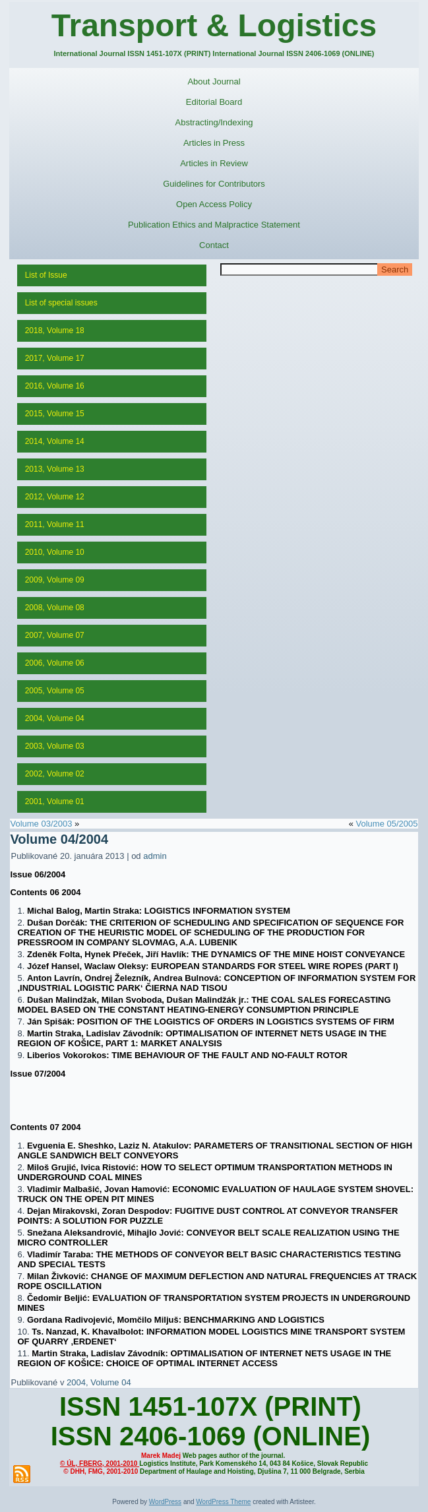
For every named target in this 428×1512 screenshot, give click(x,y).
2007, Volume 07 (54, 635)
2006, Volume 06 (54, 663)
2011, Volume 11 (54, 524)
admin (154, 856)
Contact (214, 245)
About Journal (213, 81)
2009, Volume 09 (54, 579)
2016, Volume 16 (54, 386)
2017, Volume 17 (54, 358)
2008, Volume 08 (54, 607)
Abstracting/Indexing (214, 122)
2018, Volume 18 (54, 330)
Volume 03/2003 (41, 824)
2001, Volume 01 (54, 801)
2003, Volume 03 (54, 746)
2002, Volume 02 (54, 773)
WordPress (165, 1501)
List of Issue (46, 275)
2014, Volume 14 (54, 441)
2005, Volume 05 (54, 690)
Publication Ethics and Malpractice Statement (214, 225)
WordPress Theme (223, 1501)
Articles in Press (214, 143)
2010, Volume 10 (54, 552)
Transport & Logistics (214, 25)
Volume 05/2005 (387, 824)
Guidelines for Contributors (214, 184)
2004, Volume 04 (54, 718)
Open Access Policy (214, 204)
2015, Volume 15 (54, 413)
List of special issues (61, 302)
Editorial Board (214, 102)
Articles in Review (214, 163)
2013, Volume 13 (54, 469)
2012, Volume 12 (54, 496)
